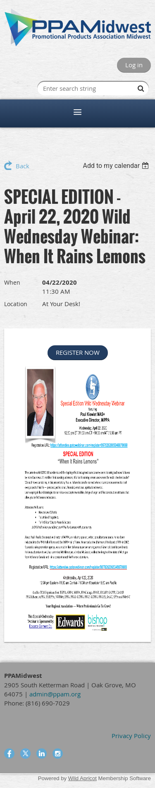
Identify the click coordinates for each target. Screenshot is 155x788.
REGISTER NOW (78, 352)
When (12, 282)
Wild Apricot (82, 778)
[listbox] (117, 165)
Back (22, 166)
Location (15, 304)
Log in (134, 65)
